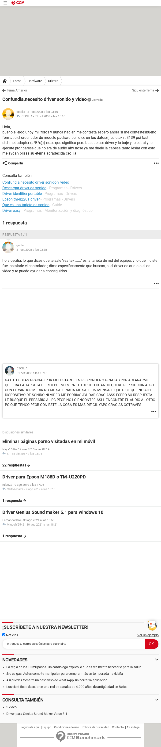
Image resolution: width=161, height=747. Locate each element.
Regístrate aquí (30, 727)
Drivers (53, 81)
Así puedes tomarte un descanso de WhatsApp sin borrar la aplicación (56, 680)
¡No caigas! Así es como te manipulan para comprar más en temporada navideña (64, 673)
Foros (17, 81)
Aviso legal (133, 727)
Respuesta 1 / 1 (14, 234)
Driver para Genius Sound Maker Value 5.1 (36, 714)
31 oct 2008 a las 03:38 (31, 249)
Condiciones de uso (66, 727)
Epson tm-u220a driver (21, 199)
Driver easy (11, 210)
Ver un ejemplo (148, 635)
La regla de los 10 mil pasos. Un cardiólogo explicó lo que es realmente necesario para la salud (74, 667)
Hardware (34, 81)
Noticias (10, 635)
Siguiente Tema (143, 90)
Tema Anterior (17, 90)
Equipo (46, 727)
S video (11, 707)
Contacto (118, 727)
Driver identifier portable (22, 193)
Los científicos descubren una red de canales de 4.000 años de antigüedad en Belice (66, 687)
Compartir (15, 163)
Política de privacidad (95, 727)
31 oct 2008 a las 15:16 (50, 116)
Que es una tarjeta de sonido (25, 205)
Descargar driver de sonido (24, 188)
